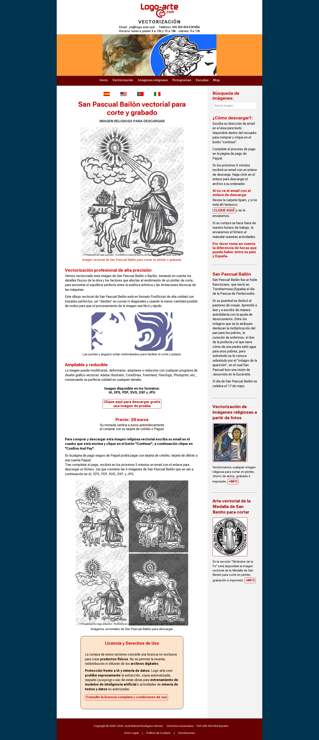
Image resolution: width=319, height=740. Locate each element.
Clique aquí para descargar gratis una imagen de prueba (132, 404)
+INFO (233, 481)
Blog (216, 80)
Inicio (104, 80)
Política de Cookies (158, 732)
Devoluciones (186, 732)
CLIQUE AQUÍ (224, 210)
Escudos (202, 80)
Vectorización (122, 80)
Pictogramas (181, 80)
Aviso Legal (131, 732)
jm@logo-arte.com (142, 27)
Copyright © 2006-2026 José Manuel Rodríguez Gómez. (128, 725)
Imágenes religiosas (153, 80)
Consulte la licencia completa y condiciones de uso (126, 697)
